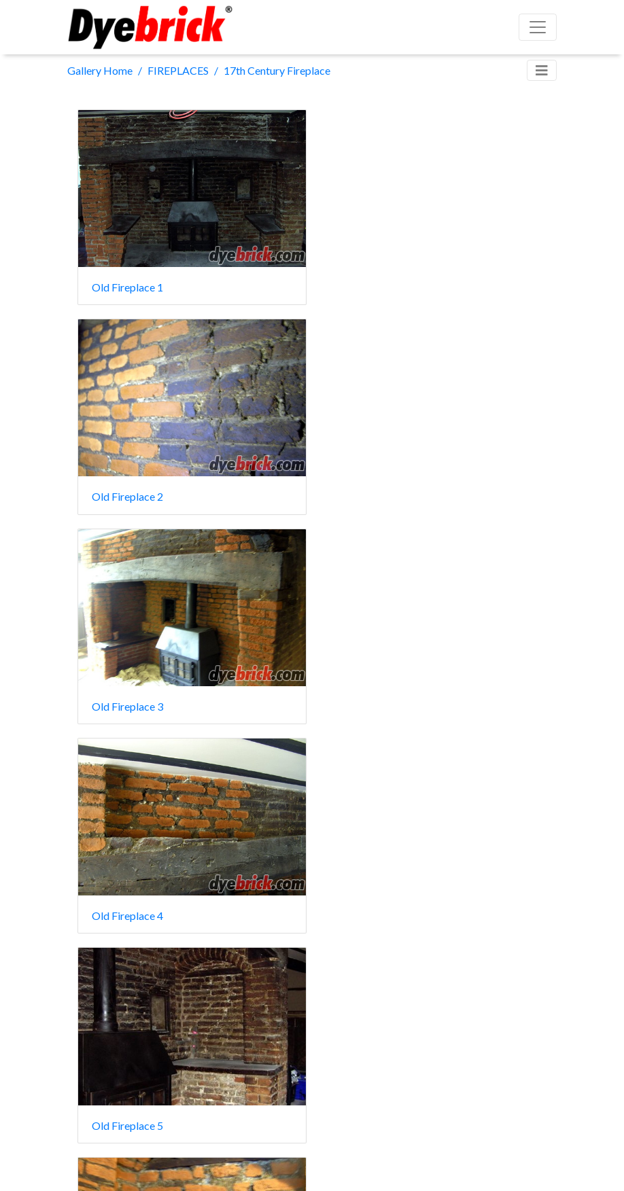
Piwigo (341, 1162)
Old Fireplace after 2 (384, 903)
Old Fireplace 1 (127, 283)
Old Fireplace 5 (127, 696)
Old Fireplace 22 (130, 1109)
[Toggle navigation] (542, 70)
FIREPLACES (178, 70)
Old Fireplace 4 (372, 490)
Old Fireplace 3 (127, 490)
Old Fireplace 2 (372, 283)
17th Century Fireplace (277, 70)
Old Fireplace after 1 (140, 903)
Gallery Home (100, 70)
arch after (359, 696)
